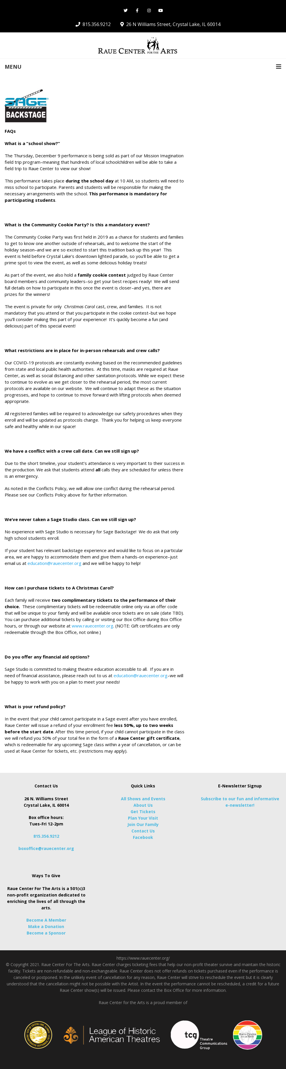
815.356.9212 (46, 836)
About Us (143, 805)
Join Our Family (143, 824)
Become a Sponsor (46, 933)
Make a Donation (46, 926)
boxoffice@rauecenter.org (46, 848)
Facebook (143, 837)
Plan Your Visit (143, 818)
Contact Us (143, 831)
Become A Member (46, 920)
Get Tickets (143, 811)
